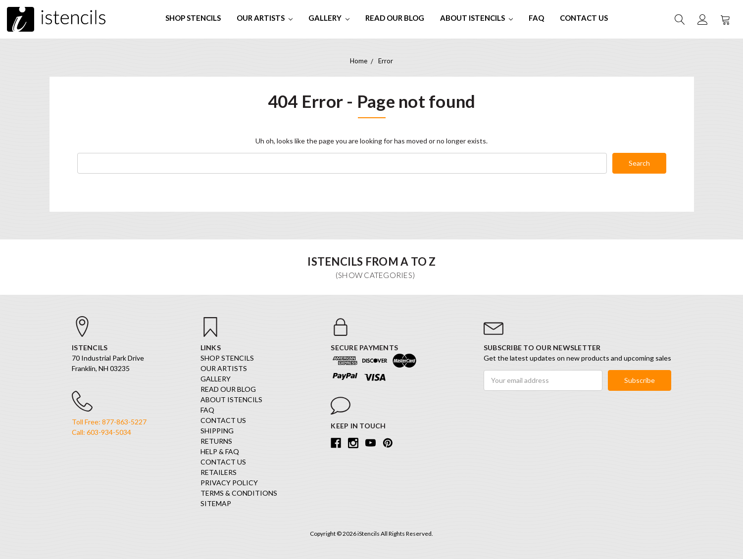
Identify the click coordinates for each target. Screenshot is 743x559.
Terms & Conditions (238, 493)
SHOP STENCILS (193, 17)
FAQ (536, 17)
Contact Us (584, 17)
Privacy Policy (229, 482)
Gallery (328, 17)
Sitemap (215, 503)
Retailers (218, 472)
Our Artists (265, 17)
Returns (216, 441)
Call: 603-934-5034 (101, 432)
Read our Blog (394, 17)
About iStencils (476, 17)
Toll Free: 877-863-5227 (109, 422)
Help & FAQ (219, 451)
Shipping (217, 430)
